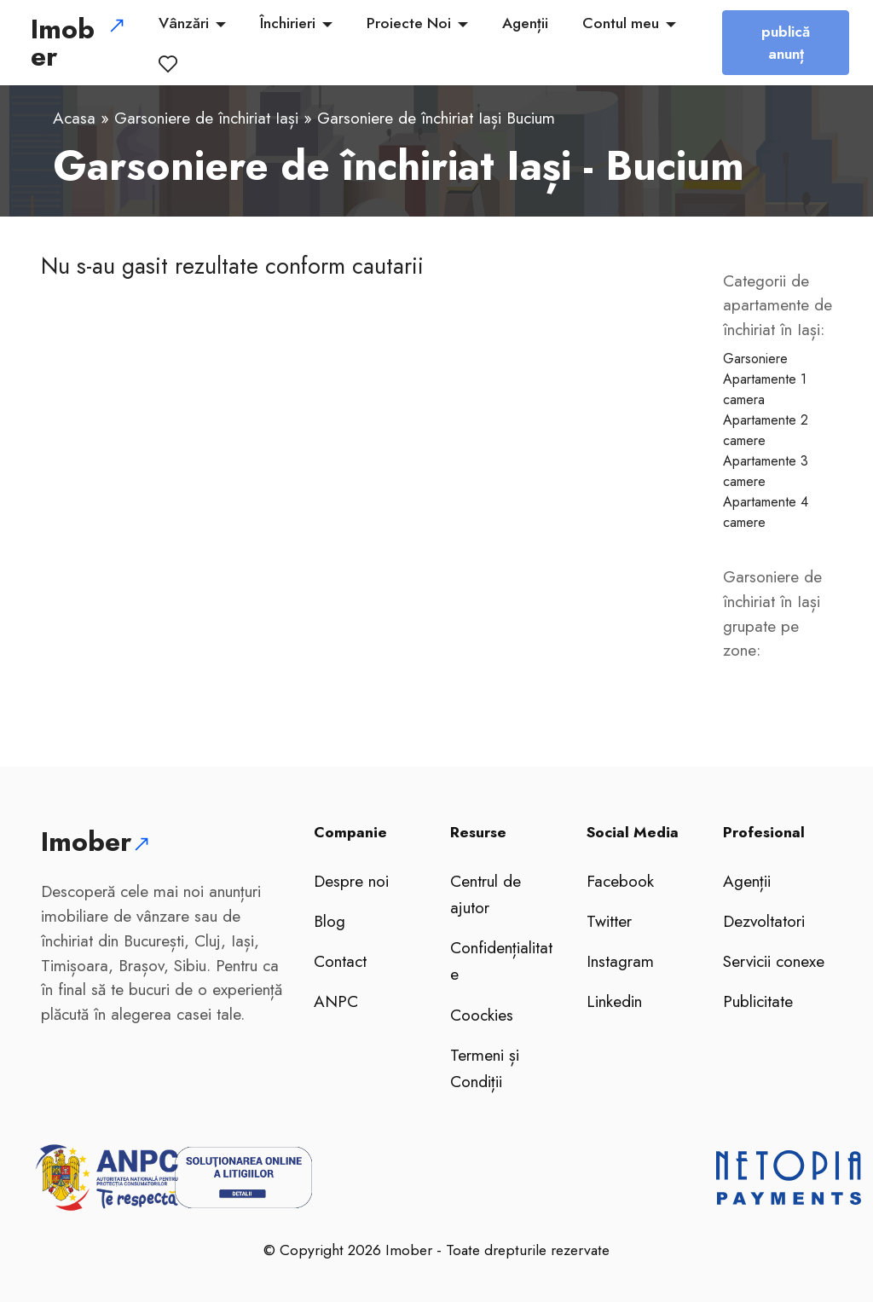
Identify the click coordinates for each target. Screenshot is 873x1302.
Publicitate (758, 1001)
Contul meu (626, 23)
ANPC (336, 1001)
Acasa (74, 118)
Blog (329, 921)
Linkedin (614, 1001)
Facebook (620, 881)
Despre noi (351, 881)
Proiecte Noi (415, 23)
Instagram (620, 961)
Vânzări (190, 23)
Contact (340, 961)
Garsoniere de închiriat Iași (206, 118)
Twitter (609, 921)
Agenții (531, 23)
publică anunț (778, 42)
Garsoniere (755, 358)
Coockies (481, 1015)
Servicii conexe (773, 961)
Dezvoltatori (764, 921)
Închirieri (293, 23)
